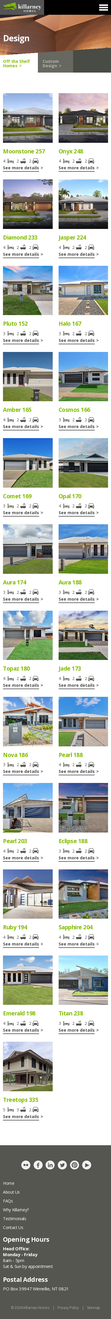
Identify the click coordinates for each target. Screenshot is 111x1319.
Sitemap (93, 1307)
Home (9, 1183)
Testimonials (14, 1218)
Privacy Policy (68, 1307)
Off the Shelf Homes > (16, 63)
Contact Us (13, 1227)
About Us (11, 1192)
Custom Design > (52, 63)
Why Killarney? (16, 1210)
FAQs (8, 1201)
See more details (21, 168)
